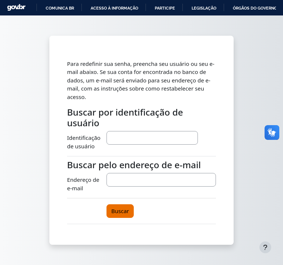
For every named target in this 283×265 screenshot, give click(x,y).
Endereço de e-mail (83, 184)
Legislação (204, 8)
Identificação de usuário (84, 142)
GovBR (16, 7)
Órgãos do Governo (255, 8)
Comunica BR (60, 8)
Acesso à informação (114, 8)
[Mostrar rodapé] (265, 247)
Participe (165, 8)
